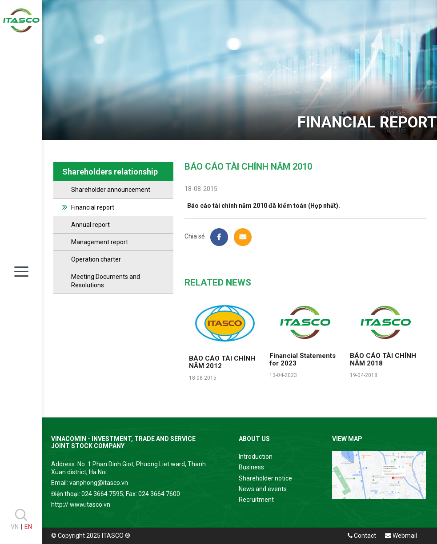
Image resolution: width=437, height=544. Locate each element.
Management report (99, 242)
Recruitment (256, 499)
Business (251, 467)
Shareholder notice (265, 478)
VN (15, 526)
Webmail (401, 535)
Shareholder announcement (110, 189)
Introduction (256, 456)
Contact (362, 535)
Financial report (92, 207)
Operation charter (96, 259)
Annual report (90, 224)
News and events (263, 488)
